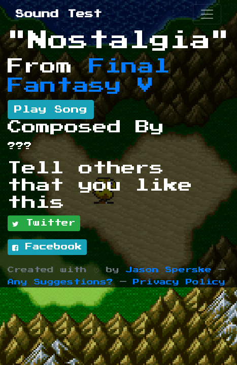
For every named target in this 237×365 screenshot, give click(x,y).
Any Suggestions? (60, 282)
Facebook (47, 247)
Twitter (44, 224)
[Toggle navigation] (207, 14)
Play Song (50, 109)
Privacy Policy (179, 282)
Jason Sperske (169, 270)
